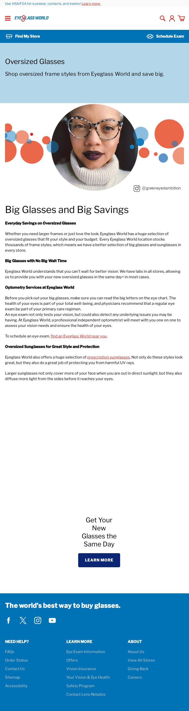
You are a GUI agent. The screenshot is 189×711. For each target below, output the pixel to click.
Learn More (99, 560)
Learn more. (91, 4)
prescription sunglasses (108, 357)
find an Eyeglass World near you (79, 336)
